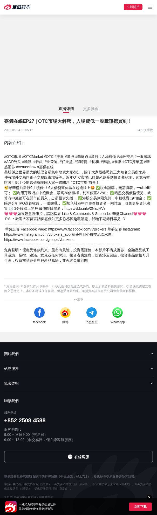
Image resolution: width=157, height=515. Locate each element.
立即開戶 (133, 7)
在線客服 (81, 457)
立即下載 (140, 507)
